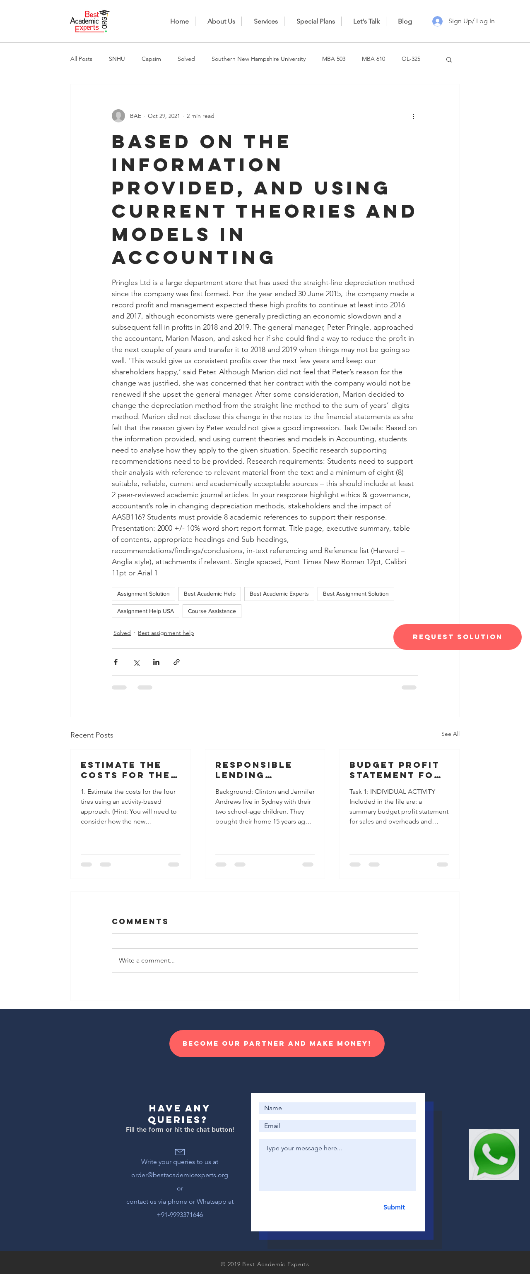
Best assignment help (166, 633)
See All (450, 734)
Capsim (151, 58)
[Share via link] (177, 662)
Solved (186, 58)
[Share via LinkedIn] (156, 662)
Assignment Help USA (145, 611)
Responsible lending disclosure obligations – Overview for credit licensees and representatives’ (264, 769)
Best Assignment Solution (356, 593)
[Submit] (394, 1207)
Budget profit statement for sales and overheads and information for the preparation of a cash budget (397, 769)
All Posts (81, 58)
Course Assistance (212, 611)
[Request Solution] (457, 637)
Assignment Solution (143, 593)
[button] (449, 59)
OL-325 (411, 58)
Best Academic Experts (279, 593)
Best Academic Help (210, 593)
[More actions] (413, 116)
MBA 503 (333, 58)
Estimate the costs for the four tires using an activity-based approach (128, 769)
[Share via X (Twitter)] (136, 662)
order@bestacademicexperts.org (179, 1175)
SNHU (117, 58)
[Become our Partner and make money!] (277, 1043)
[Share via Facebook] (116, 662)
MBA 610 (373, 58)
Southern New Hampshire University (259, 58)
